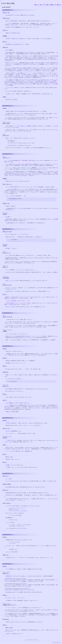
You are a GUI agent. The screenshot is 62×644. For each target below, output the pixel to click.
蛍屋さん (15, 82)
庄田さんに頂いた (18, 138)
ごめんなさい (8, 633)
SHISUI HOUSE (24, 510)
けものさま (19, 513)
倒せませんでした (16, 633)
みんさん (30, 62)
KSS (23, 526)
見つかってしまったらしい (11, 630)
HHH (9, 74)
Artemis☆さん (29, 76)
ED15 (11, 255)
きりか (22, 498)
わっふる (8, 117)
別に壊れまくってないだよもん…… (19, 300)
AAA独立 (8, 465)
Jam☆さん (16, 539)
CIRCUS (18, 272)
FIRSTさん (43, 68)
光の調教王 (8, 517)
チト (16, 397)
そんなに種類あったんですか (12, 402)
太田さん (11, 59)
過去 (40, 4)
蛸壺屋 (20, 515)
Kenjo (32, 639)
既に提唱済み (14, 431)
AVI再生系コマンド (10, 576)
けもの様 (39, 492)
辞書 (58, 4)
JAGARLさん (18, 81)
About (60, 4)
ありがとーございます (10, 306)
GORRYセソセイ (14, 38)
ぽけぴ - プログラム (6, 122)
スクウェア (23, 508)
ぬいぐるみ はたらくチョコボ (14, 508)
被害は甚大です (28, 451)
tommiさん (22, 20)
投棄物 (51, 4)
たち (18, 397)
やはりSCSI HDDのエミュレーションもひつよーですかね (18, 303)
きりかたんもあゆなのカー (15, 44)
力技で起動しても (26, 160)
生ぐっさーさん (50, 79)
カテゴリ (54, 4)
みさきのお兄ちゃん (38, 59)
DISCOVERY (28, 524)
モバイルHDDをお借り (12, 20)
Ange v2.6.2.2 (59, 642)
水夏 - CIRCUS (5, 212)
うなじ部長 (37, 81)
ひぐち (21, 528)
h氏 (12, 186)
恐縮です (8, 297)
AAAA (7, 431)
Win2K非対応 (15, 160)
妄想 (12, 198)
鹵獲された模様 (9, 627)
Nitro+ (16, 519)
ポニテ (48, 62)
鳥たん (11, 391)
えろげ (4, 134)
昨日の (7, 425)
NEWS (36, 24)
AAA (5, 74)
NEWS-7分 (8, 181)
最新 (35, 4)
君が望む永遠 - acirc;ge (7, 436)
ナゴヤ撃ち (8, 467)
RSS (37, 4)
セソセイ (11, 68)
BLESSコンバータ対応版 (25, 126)
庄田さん (27, 69)
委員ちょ (48, 4)
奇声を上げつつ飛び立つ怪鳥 (12, 411)
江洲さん (25, 68)
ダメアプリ (44, 4)
